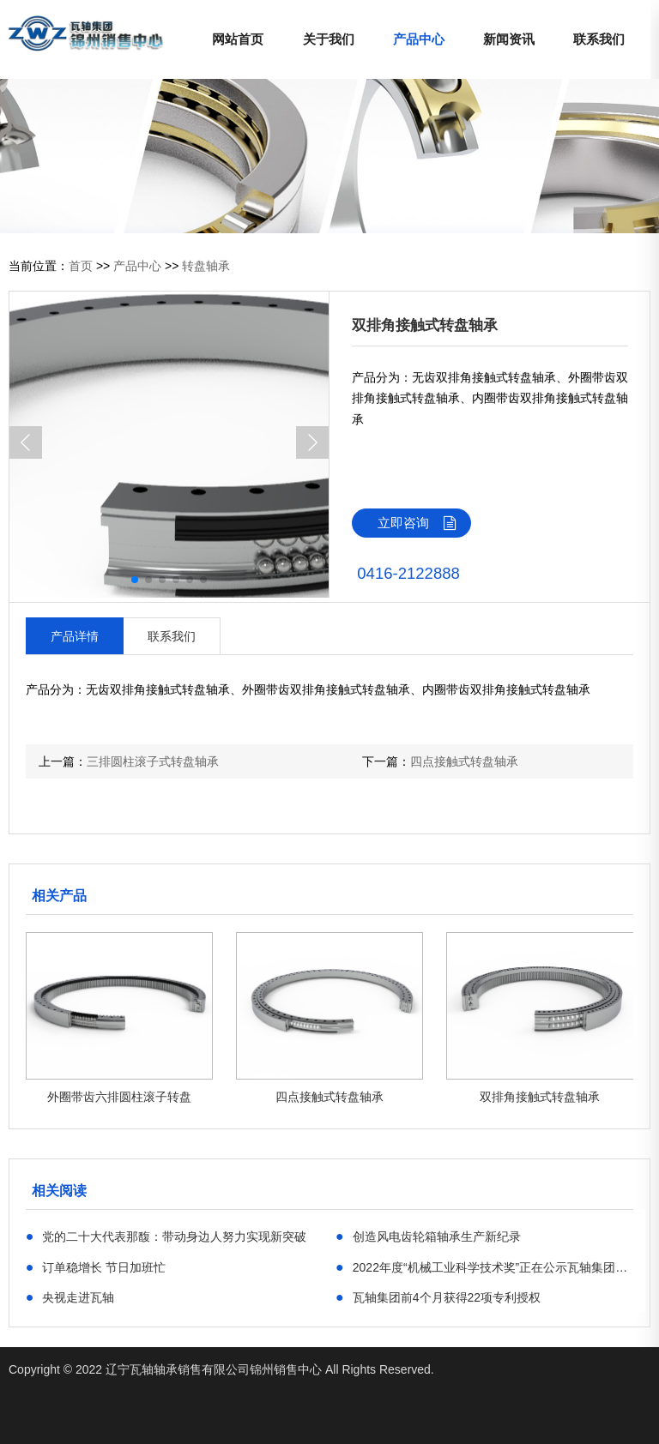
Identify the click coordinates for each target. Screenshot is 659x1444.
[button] (312, 442)
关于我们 (328, 39)
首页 (81, 266)
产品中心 (418, 39)
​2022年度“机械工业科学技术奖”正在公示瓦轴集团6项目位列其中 (484, 1266)
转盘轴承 (206, 266)
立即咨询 (424, 523)
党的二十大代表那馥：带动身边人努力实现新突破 (166, 1235)
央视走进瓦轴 (70, 1296)
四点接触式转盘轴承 (464, 761)
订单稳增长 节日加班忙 (96, 1266)
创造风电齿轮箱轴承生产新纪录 (428, 1235)
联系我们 (599, 39)
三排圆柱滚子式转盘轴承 (153, 761)
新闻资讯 (509, 39)
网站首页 (237, 39)
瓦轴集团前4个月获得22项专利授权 (438, 1296)
